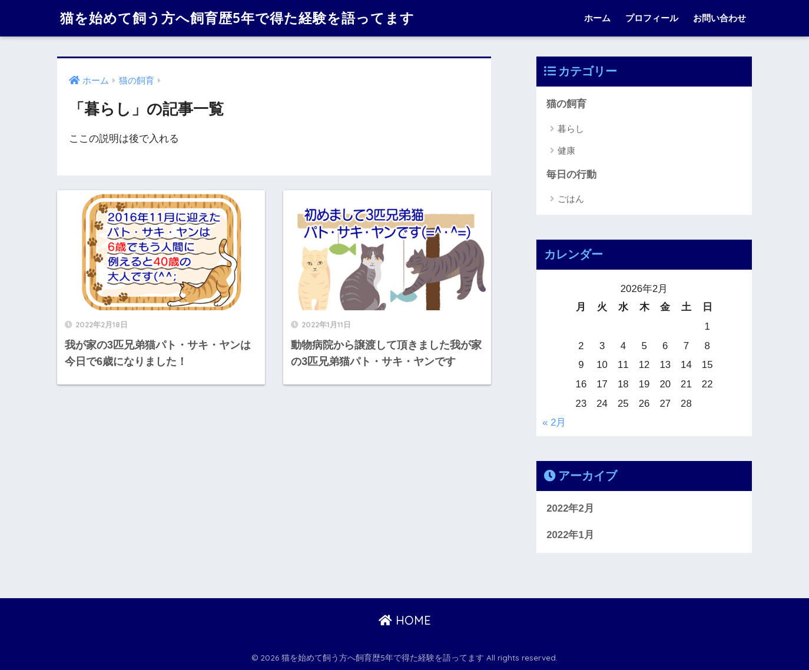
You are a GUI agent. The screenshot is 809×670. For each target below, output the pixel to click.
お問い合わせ (719, 18)
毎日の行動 (571, 174)
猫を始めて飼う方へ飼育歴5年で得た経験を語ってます (237, 17)
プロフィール (651, 18)
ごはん (571, 199)
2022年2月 (570, 508)
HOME (405, 620)
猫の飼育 (566, 104)
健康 (566, 150)
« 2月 (554, 422)
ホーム (597, 18)
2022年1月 (570, 534)
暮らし (571, 129)
